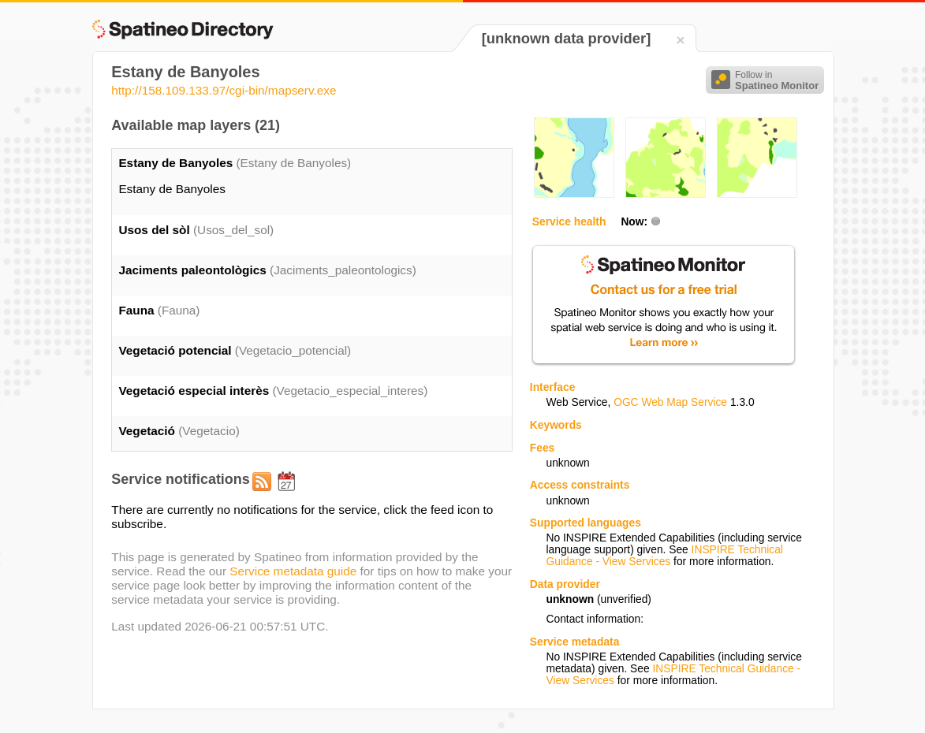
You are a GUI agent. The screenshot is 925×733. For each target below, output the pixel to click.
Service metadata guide (292, 571)
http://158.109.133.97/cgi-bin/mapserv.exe (223, 90)
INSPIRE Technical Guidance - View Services (664, 555)
